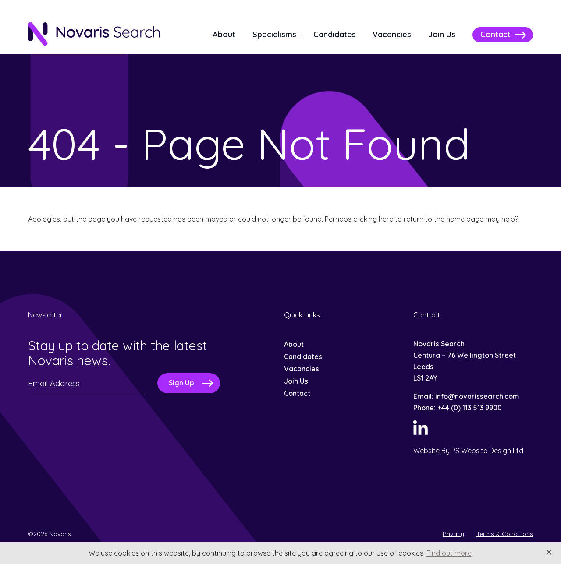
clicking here (373, 219)
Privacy (453, 534)
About (224, 34)
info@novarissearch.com (477, 396)
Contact (495, 34)
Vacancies (392, 34)
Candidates (334, 34)
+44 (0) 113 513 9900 (469, 407)
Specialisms (274, 34)
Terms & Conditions (504, 534)
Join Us (441, 34)
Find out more (449, 553)
